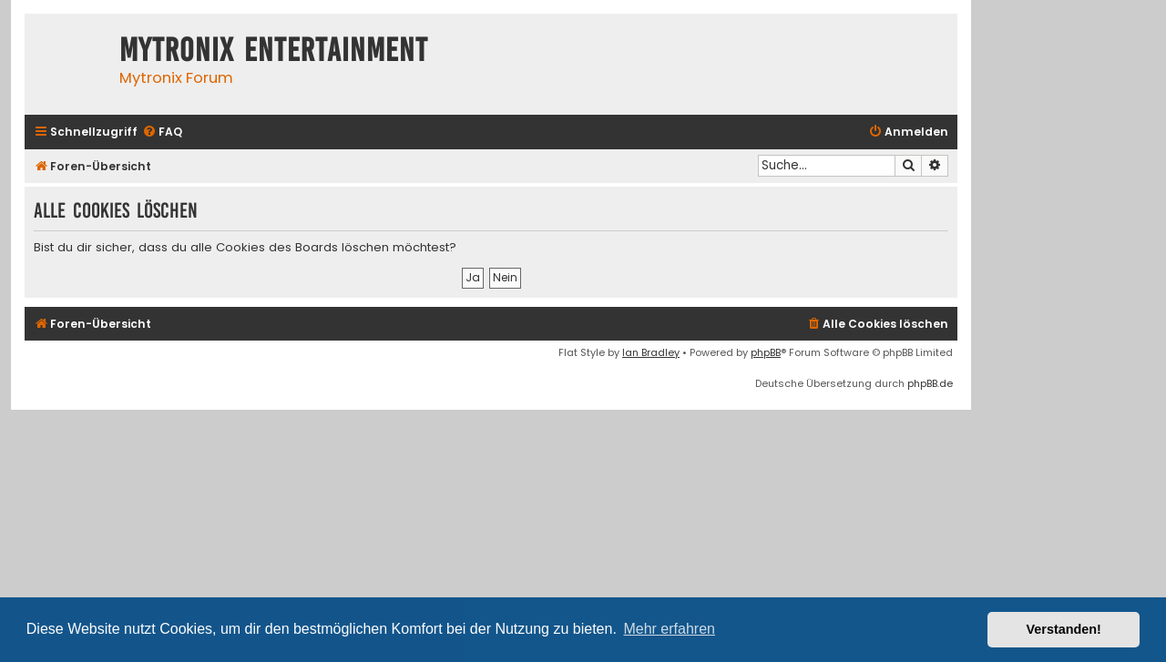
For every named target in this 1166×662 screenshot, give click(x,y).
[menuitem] (162, 132)
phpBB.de (930, 383)
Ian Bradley (651, 352)
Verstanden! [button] (1064, 629)
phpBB (766, 352)
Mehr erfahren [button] (669, 629)
